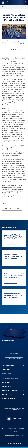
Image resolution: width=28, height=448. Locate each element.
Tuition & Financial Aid (10, 378)
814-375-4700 (15, 409)
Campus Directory (9, 398)
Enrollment (6, 374)
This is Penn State (8, 365)
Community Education (10, 390)
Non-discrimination (12, 428)
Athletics (6, 382)
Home (4, 7)
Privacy (3, 428)
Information (6, 394)
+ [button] (23, 365)
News (9, 7)
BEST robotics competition (12, 209)
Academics (6, 370)
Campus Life (6, 386)
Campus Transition (14, 358)
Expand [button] (21, 43)
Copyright (15, 431)
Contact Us (14, 353)
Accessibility (21, 428)
